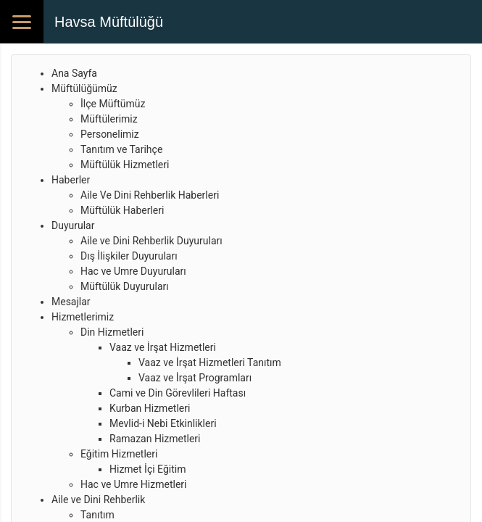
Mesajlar (71, 301)
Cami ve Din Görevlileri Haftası (177, 393)
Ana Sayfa (74, 73)
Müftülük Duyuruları (124, 286)
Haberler (70, 180)
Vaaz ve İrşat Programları (195, 378)
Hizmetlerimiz (82, 317)
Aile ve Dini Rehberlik (98, 499)
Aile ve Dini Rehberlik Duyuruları (151, 240)
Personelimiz (109, 134)
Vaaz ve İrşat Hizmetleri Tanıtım (209, 362)
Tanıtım (97, 515)
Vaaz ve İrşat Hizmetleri (162, 347)
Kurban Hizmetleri (149, 408)
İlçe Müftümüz (112, 103)
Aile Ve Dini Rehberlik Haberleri (149, 195)
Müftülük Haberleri (122, 210)
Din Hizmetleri (112, 332)
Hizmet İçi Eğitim (147, 469)
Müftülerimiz (109, 119)
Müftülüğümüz (84, 88)
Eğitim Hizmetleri (118, 454)
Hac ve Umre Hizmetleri (133, 484)
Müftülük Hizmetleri (124, 164)
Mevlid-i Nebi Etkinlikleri (163, 423)
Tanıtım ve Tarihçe (121, 149)
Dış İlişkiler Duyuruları (129, 256)
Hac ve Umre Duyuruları (133, 271)
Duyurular (72, 225)
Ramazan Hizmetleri (155, 438)
